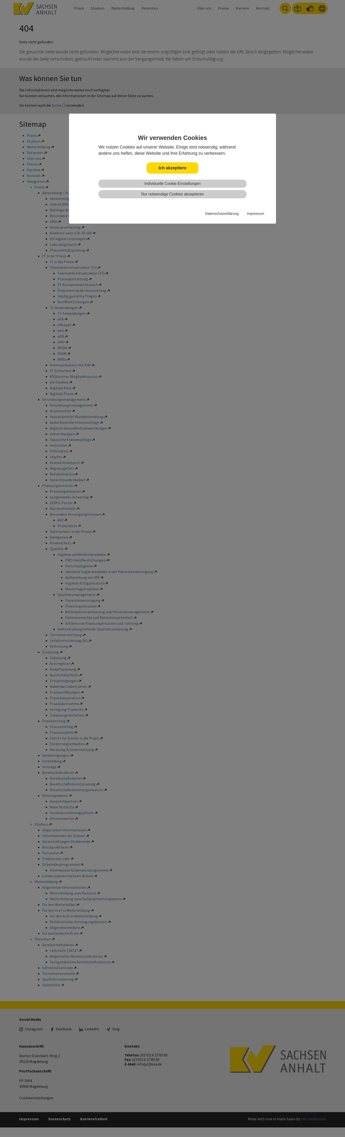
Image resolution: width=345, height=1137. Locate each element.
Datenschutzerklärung (222, 213)
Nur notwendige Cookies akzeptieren (172, 194)
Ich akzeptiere (172, 168)
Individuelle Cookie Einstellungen (172, 184)
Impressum (255, 213)
